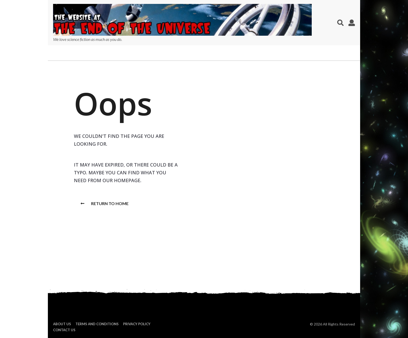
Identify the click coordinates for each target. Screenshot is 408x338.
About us (62, 324)
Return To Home (105, 203)
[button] (340, 22)
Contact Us (64, 330)
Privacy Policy (136, 324)
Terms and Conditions (97, 324)
